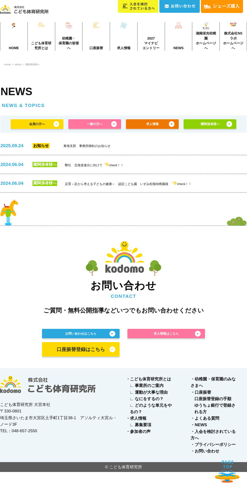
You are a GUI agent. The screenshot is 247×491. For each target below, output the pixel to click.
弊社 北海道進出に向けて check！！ (108, 174)
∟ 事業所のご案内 (147, 404)
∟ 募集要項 (140, 444)
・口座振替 (201, 411)
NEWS (26, 68)
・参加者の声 (138, 450)
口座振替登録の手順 (212, 418)
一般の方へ (95, 131)
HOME (9, 68)
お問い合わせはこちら (81, 350)
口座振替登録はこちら (81, 368)
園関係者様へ (48, 68)
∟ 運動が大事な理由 (149, 411)
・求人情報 (136, 437)
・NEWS (199, 444)
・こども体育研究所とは (148, 398)
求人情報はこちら (166, 350)
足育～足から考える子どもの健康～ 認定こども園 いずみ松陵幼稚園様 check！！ (148, 195)
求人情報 (152, 131)
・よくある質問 (205, 437)
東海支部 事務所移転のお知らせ (99, 155)
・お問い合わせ (205, 470)
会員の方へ (37, 131)
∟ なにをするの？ (147, 418)
